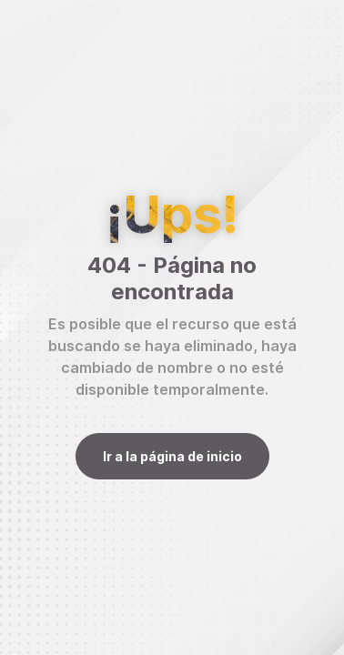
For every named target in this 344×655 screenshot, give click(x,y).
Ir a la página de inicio (172, 456)
